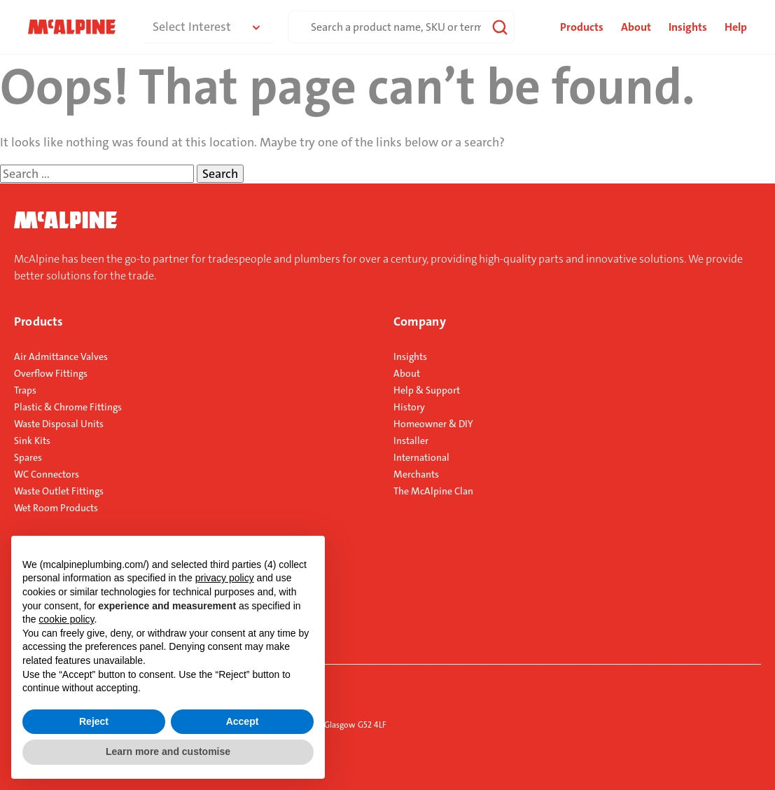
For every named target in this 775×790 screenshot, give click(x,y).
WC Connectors (46, 474)
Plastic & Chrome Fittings (68, 407)
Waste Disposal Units (59, 423)
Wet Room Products (56, 507)
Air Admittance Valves (61, 356)
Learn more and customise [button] (168, 751)
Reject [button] (94, 721)
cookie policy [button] (66, 619)
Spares (28, 457)
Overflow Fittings (51, 373)
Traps (25, 390)
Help (736, 27)
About (636, 27)
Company (419, 321)
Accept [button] (242, 721)
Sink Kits (32, 440)
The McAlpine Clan (433, 491)
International (421, 457)
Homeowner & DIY (433, 423)
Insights (688, 27)
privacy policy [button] (224, 577)
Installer (410, 440)
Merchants (416, 474)
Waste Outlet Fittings (59, 491)
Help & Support (426, 390)
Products (38, 321)
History (409, 407)
